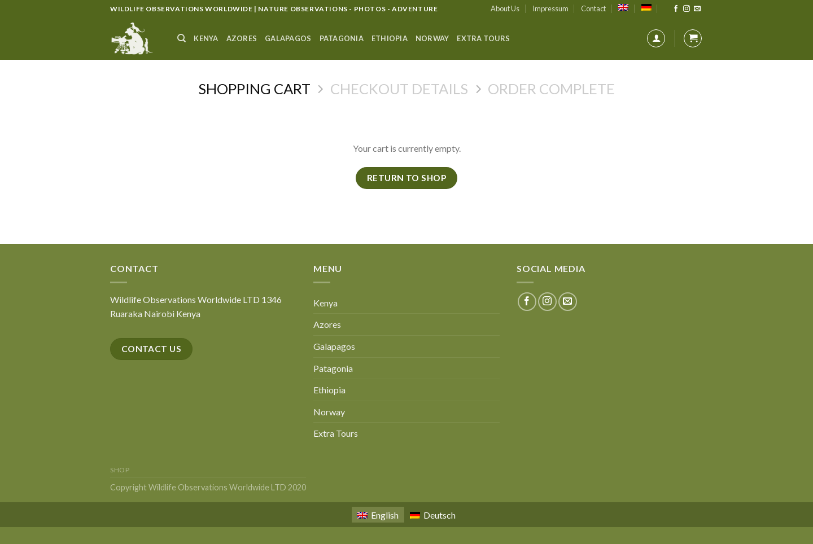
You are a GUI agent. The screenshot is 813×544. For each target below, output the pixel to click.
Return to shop (407, 178)
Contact (593, 8)
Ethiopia (389, 38)
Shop (119, 470)
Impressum (550, 8)
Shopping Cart (254, 88)
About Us (505, 8)
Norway (432, 38)
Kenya (206, 38)
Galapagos (288, 38)
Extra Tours (483, 38)
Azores (241, 38)
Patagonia (342, 38)
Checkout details (399, 88)
